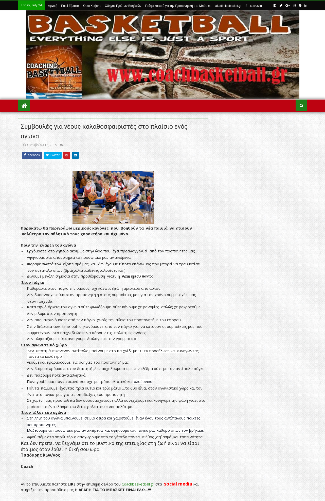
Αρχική (52, 6)
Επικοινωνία (253, 6)
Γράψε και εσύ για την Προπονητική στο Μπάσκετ (178, 6)
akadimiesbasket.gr (228, 6)
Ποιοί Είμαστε (70, 6)
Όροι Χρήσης (92, 6)
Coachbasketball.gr (138, 484)
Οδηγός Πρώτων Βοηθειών (123, 6)
